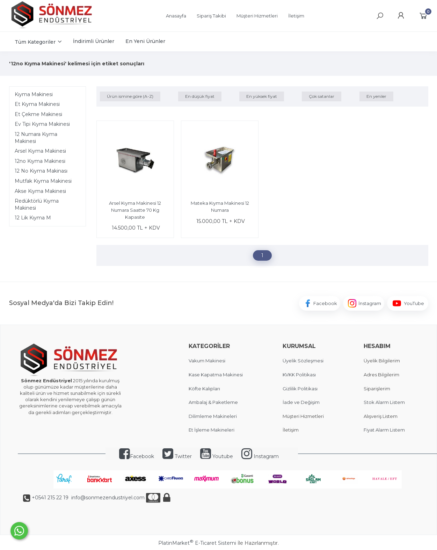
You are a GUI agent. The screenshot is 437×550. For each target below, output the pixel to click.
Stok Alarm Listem (384, 402)
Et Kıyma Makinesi (37, 104)
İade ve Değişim (301, 402)
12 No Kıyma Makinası (41, 171)
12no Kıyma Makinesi (40, 161)
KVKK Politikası (299, 374)
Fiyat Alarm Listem (384, 430)
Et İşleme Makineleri (211, 430)
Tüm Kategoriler (35, 42)
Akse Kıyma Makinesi (40, 191)
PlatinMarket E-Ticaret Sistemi (197, 543)
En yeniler (376, 96)
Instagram (260, 456)
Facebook (136, 456)
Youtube (216, 456)
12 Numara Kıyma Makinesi (36, 137)
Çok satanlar (321, 96)
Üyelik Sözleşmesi (303, 360)
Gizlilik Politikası (300, 388)
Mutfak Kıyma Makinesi (43, 181)
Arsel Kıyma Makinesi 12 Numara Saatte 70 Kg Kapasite (135, 209)
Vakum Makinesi (207, 360)
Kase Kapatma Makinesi (216, 374)
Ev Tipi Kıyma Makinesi (42, 124)
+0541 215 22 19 (50, 497)
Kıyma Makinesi (34, 94)
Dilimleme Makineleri (213, 416)
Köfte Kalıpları (204, 388)
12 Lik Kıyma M (33, 218)
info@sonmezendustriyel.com (107, 497)
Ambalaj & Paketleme (213, 402)
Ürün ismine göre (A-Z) (130, 96)
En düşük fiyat (199, 96)
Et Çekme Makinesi (38, 114)
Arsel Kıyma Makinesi (40, 151)
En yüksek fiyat (261, 96)
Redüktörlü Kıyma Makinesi (37, 204)
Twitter (177, 456)
